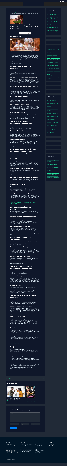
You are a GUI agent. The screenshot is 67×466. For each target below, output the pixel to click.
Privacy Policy (51, 448)
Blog (35, 4)
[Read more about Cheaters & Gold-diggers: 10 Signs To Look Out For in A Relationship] (16, 391)
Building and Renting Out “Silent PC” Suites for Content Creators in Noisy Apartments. (53, 81)
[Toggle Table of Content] (29, 33)
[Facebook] (60, 1)
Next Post (43, 378)
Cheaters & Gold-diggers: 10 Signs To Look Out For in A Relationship (15, 399)
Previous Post (8, 378)
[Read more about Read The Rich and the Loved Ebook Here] (30, 391)
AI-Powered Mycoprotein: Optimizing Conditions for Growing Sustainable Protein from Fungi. (53, 14)
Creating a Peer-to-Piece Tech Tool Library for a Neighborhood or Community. (53, 18)
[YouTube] (62, 1)
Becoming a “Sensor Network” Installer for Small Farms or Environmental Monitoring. (52, 23)
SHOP (39, 4)
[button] (31, 4)
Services (30, 4)
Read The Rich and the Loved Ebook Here (34, 400)
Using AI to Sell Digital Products (52, 142)
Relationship (9, 400)
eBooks (27, 401)
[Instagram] (63, 1)
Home (25, 4)
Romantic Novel (35, 401)
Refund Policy (51, 445)
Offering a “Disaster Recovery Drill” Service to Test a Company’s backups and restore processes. (53, 33)
